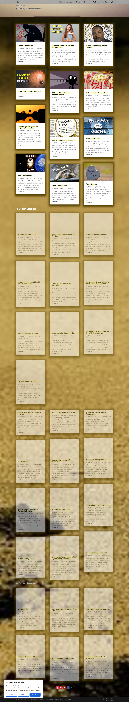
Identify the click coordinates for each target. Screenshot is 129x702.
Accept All (35, 694)
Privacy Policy (91, 2)
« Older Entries (26, 209)
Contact (105, 2)
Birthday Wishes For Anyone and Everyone (63, 46)
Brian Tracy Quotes (59, 186)
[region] (23, 689)
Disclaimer (49, 562)
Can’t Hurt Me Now (25, 46)
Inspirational (38, 48)
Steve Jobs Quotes (93, 138)
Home (62, 2)
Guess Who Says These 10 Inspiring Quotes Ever (28, 127)
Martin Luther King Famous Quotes (96, 46)
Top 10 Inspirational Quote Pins (64, 140)
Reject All (23, 694)
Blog (78, 2)
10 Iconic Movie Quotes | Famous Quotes (61, 93)
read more (21, 62)
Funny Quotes (91, 184)
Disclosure (67, 562)
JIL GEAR (22, 48)
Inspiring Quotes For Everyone (29, 91)
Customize (12, 694)
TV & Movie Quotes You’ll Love (97, 93)
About (70, 2)
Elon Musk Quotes (25, 175)
